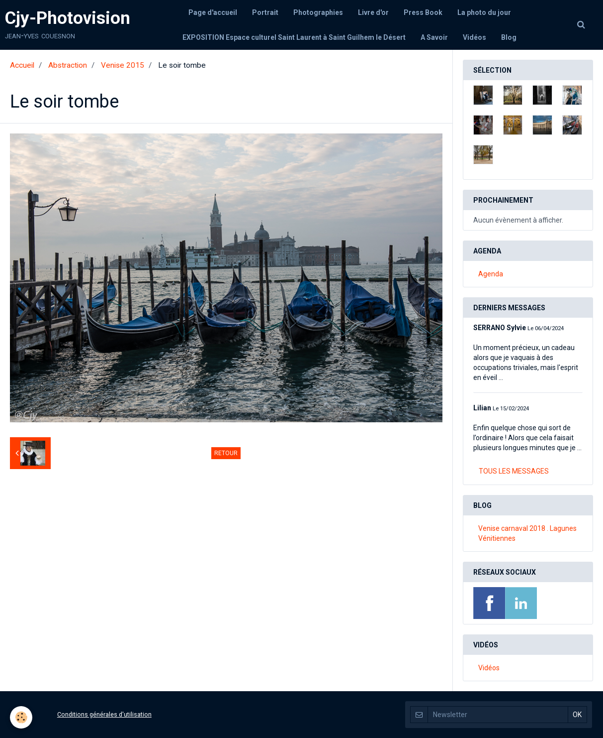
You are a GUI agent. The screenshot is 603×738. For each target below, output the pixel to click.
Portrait (265, 12)
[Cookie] (21, 717)
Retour (226, 453)
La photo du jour (484, 12)
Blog (509, 37)
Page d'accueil (212, 12)
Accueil (22, 65)
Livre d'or (373, 12)
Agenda (490, 274)
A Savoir (434, 37)
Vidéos (474, 37)
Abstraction (67, 65)
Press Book (423, 12)
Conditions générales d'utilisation (104, 714)
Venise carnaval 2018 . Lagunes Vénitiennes (527, 533)
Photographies (318, 12)
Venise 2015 (122, 65)
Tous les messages (514, 471)
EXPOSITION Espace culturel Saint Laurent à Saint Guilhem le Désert (294, 37)
